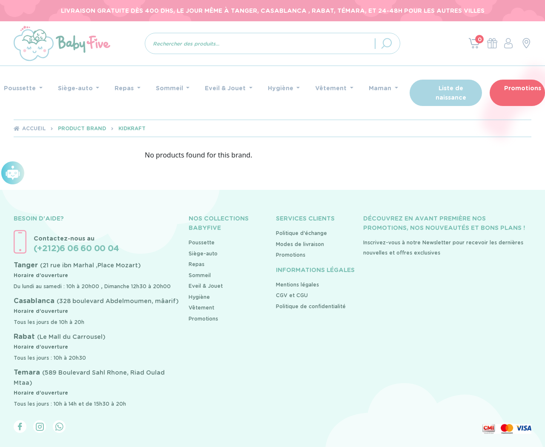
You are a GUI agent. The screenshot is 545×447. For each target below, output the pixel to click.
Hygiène (199, 297)
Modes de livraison (300, 244)
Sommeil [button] (170, 88)
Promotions (522, 88)
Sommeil (200, 275)
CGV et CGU (292, 295)
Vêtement (201, 307)
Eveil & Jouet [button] (226, 88)
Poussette (202, 242)
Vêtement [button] (331, 88)
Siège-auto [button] (76, 88)
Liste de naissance (451, 93)
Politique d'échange (301, 233)
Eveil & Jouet (206, 286)
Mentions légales (297, 284)
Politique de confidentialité (311, 306)
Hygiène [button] (281, 88)
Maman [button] (381, 88)
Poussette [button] (20, 88)
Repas (196, 264)
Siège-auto (203, 253)
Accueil (34, 128)
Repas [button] (125, 88)
